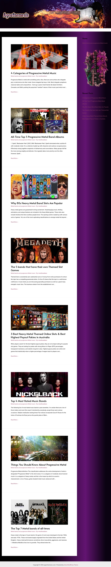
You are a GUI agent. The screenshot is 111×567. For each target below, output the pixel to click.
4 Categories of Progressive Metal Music (32, 73)
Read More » (14, 92)
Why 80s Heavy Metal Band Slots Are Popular (36, 202)
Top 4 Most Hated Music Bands (28, 399)
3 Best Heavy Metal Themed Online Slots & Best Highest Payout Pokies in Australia (37, 334)
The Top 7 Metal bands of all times (29, 527)
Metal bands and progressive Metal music (23, 76)
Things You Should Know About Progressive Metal (37, 463)
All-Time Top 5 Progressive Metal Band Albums (36, 136)
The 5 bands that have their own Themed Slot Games (36, 267)
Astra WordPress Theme (71, 563)
